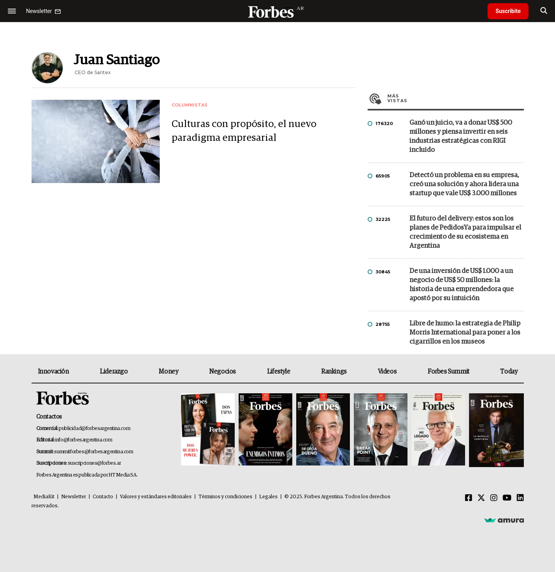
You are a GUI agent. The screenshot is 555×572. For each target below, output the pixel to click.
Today (508, 371)
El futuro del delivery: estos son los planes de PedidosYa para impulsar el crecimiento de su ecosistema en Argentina (465, 232)
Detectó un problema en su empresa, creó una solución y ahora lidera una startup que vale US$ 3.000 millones (464, 184)
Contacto (103, 496)
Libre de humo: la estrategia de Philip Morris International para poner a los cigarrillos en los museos (464, 332)
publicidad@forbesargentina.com (94, 428)
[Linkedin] (520, 498)
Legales (268, 496)
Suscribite (508, 11)
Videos (387, 371)
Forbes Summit (448, 371)
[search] (543, 11)
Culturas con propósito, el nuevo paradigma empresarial (244, 131)
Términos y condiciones (225, 496)
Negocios (222, 371)
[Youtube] (507, 498)
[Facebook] (468, 498)
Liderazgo (113, 371)
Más (455, 98)
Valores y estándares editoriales (156, 496)
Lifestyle (278, 371)
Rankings (334, 371)
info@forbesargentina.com (83, 440)
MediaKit (44, 496)
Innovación (53, 371)
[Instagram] (493, 498)
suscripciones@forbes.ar (94, 463)
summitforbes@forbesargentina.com (93, 451)
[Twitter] (481, 498)
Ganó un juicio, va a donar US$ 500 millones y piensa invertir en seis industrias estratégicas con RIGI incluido (460, 136)
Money (168, 371)
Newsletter (73, 496)
